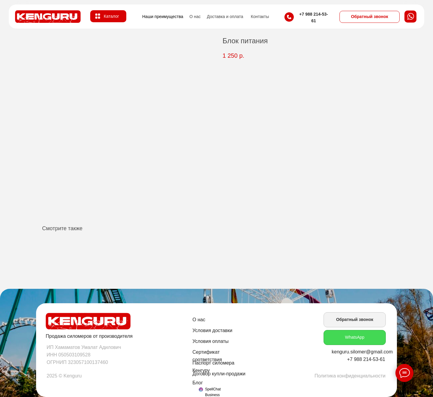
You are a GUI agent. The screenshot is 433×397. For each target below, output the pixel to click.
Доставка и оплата (225, 16)
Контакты (260, 16)
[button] (369, 17)
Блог (197, 382)
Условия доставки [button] (212, 330)
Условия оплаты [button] (210, 341)
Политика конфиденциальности (350, 375)
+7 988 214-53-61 (366, 359)
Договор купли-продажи (218, 373)
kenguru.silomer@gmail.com (362, 351)
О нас (195, 16)
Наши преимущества (162, 16)
